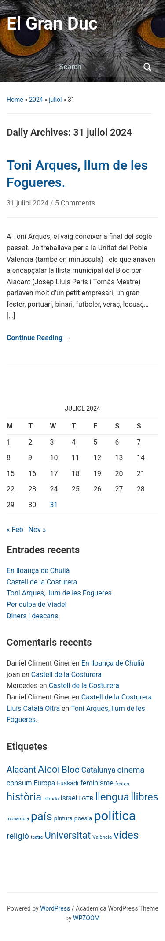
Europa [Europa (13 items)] (44, 783)
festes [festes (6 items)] (122, 784)
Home (15, 99)
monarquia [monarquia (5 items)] (18, 819)
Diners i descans (32, 616)
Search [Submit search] (147, 67)
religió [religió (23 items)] (18, 836)
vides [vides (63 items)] (126, 835)
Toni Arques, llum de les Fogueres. (60, 593)
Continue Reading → (39, 338)
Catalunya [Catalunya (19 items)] (98, 770)
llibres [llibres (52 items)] (144, 797)
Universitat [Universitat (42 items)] (67, 835)
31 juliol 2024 (28, 203)
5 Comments (75, 203)
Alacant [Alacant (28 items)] (21, 770)
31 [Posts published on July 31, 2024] (54, 505)
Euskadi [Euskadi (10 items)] (67, 783)
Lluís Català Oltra (33, 708)
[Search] (98, 67)
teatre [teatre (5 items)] (37, 837)
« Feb (15, 529)
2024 (36, 99)
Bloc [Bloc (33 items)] (71, 769)
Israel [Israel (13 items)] (69, 798)
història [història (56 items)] (24, 797)
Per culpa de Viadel (36, 604)
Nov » (37, 529)
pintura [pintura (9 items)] (63, 818)
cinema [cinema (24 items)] (131, 770)
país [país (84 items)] (41, 816)
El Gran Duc (52, 23)
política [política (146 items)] (115, 815)
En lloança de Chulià (38, 570)
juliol (55, 99)
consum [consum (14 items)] (19, 783)
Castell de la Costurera (42, 582)
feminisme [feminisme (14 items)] (96, 783)
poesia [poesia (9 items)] (83, 818)
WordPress (55, 908)
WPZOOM (86, 918)
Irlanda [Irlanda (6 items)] (51, 799)
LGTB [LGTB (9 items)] (86, 798)
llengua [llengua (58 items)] (112, 797)
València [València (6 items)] (102, 837)
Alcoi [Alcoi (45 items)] (49, 769)
